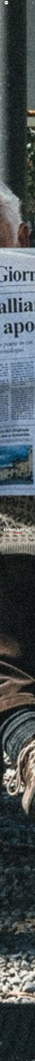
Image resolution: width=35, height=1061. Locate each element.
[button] (2, 2)
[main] (17, 530)
